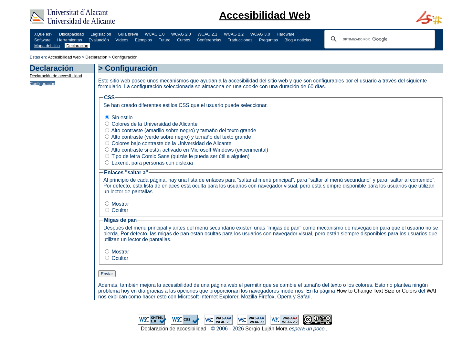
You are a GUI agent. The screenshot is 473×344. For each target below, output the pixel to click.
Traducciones (240, 40)
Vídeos (121, 40)
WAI (431, 291)
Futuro (165, 40)
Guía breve (128, 34)
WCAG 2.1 (207, 34)
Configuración (125, 57)
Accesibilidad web (64, 57)
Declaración (77, 45)
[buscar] (379, 39)
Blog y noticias (298, 40)
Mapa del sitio (47, 45)
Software (42, 40)
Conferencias (209, 40)
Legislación (100, 34)
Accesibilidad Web (264, 15)
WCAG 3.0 (260, 34)
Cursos (183, 40)
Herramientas (69, 40)
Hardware (285, 34)
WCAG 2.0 (181, 34)
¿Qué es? (43, 34)
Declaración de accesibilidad (56, 75)
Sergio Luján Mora (266, 328)
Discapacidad (71, 34)
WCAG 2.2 (234, 34)
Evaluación (99, 40)
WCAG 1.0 (154, 34)
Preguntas (268, 40)
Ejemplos (143, 40)
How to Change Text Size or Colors (376, 291)
